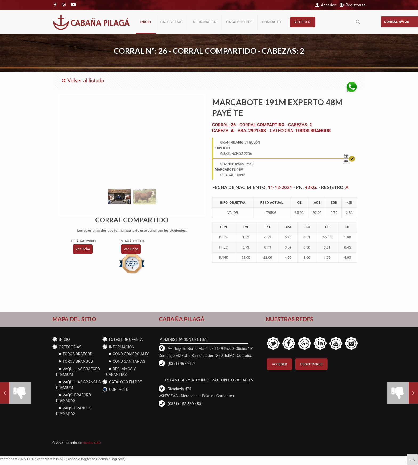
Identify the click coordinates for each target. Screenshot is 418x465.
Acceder (328, 5)
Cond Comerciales (131, 354)
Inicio (64, 339)
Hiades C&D (91, 443)
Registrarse (355, 5)
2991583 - (259, 130)
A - (234, 130)
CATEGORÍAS (70, 347)
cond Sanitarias (129, 361)
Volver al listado (82, 81)
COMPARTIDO (270, 124)
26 (233, 124)
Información (122, 347)
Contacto (119, 389)
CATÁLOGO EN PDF (125, 382)
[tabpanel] (132, 140)
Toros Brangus (313, 130)
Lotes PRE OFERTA (126, 339)
